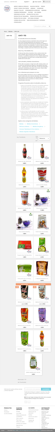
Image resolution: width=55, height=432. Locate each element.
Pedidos (30, 415)
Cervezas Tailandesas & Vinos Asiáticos (29, 129)
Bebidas (33, 8)
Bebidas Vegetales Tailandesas (27, 131)
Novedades (6, 411)
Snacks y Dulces (19, 10)
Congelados (17, 22)
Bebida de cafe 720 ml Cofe (24, 161)
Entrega (18, 411)
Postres (30, 12)
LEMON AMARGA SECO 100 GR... (33, 372)
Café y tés (9, 35)
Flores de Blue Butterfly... (42, 208)
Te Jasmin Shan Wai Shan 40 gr (24, 255)
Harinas (43, 10)
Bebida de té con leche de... (24, 302)
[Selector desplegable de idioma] (27, 2)
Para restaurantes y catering (36, 20)
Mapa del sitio (19, 425)
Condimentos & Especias (32, 10)
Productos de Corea (20, 18)
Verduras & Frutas (19, 14)
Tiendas (18, 427)
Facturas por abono (33, 416)
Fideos (43, 6)
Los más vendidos (8, 413)
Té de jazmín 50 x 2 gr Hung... (24, 278)
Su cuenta (31, 408)
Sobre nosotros (19, 418)
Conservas (40, 8)
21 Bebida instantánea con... (42, 278)
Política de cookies (20, 421)
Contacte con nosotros (21, 423)
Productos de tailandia (21, 16)
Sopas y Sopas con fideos (21, 8)
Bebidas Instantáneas (32, 124)
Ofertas (5, 410)
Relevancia (44, 138)
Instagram (29, 402)
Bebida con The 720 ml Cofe (42, 161)
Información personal (33, 410)
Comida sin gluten (19, 20)
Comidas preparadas (20, 12)
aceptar (2, 430)
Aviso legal (18, 413)
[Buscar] (42, 26)
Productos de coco (33, 14)
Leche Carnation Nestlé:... (42, 184)
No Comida (37, 12)
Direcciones (31, 418)
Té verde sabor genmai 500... (42, 349)
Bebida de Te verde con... (24, 184)
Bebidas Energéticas (38, 126)
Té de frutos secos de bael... (42, 231)
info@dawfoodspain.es (47, 429)
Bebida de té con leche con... (24, 349)
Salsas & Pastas (34, 6)
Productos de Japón (36, 16)
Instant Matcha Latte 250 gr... (42, 255)
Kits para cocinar (33, 18)
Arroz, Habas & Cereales (21, 6)
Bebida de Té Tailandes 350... (24, 208)
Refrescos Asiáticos (24, 126)
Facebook (26, 402)
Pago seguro (19, 420)
